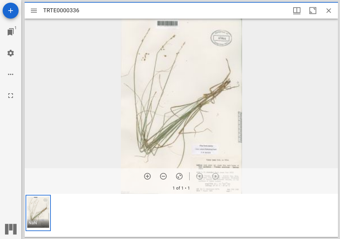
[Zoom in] (147, 176)
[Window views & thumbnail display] (297, 11)
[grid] (181, 215)
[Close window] (329, 11)
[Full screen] (11, 96)
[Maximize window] (313, 11)
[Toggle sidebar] (34, 11)
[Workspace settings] (11, 53)
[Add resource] (11, 11)
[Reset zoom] (179, 176)
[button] (38, 213)
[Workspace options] (11, 74)
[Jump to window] (11, 32)
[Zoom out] (163, 176)
